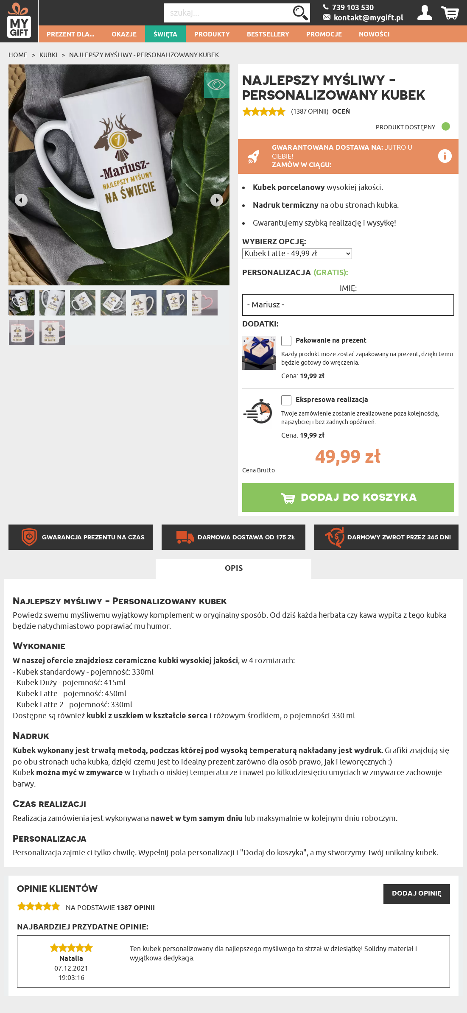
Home (18, 55)
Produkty (212, 35)
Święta (165, 35)
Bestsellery (268, 35)
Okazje (124, 35)
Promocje (324, 35)
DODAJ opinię (417, 894)
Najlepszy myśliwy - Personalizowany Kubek (144, 55)
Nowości (374, 35)
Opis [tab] (234, 569)
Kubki (48, 55)
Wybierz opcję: (274, 242)
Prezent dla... (71, 35)
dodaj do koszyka (359, 496)
